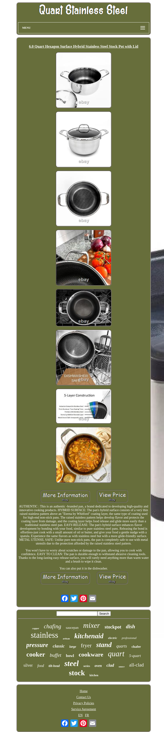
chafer (136, 646)
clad (110, 665)
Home (83, 691)
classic (59, 646)
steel (71, 663)
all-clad (136, 665)
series (86, 666)
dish (130, 626)
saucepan (72, 627)
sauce (122, 666)
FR (87, 715)
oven (98, 666)
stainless (44, 635)
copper (35, 628)
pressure (37, 644)
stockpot (113, 626)
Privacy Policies (83, 703)
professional (129, 638)
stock (77, 673)
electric (112, 638)
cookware (91, 654)
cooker (35, 654)
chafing (52, 626)
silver (28, 665)
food (40, 666)
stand (104, 644)
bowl (70, 656)
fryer (86, 645)
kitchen (94, 675)
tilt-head (54, 666)
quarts (121, 646)
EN (80, 715)
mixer (91, 625)
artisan (66, 638)
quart (116, 654)
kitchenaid (89, 636)
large (72, 646)
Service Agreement (83, 709)
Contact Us (83, 697)
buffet (55, 655)
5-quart (135, 656)
